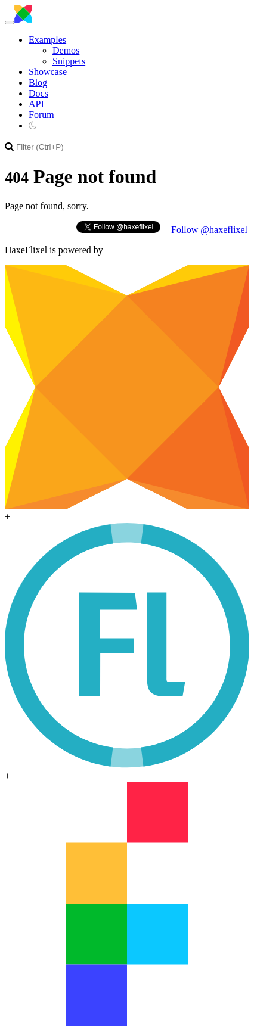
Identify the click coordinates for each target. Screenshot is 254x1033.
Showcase (48, 72)
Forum (41, 115)
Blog (38, 82)
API (36, 104)
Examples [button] (47, 40)
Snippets (68, 61)
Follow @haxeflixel (209, 230)
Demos (65, 50)
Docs (38, 93)
